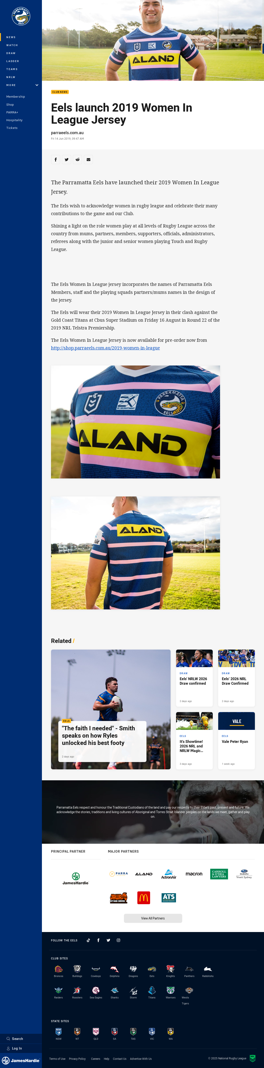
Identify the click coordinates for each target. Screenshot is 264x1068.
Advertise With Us (141, 1058)
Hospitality (14, 120)
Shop (10, 104)
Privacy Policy (77, 1058)
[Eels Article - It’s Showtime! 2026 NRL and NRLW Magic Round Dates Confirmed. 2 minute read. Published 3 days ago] (194, 740)
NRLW (11, 77)
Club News (59, 92)
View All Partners (153, 918)
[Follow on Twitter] (108, 940)
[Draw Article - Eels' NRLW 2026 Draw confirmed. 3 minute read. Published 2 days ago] (194, 678)
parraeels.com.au (67, 132)
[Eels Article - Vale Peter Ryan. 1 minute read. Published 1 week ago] (236, 740)
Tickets (12, 128)
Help (106, 1058)
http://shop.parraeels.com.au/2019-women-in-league (105, 348)
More (22, 85)
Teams (12, 69)
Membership (15, 96)
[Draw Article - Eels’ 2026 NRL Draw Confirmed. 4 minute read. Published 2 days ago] (236, 678)
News (11, 37)
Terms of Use (57, 1058)
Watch (12, 45)
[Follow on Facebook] (98, 940)
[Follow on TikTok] (88, 940)
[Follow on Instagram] (118, 940)
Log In (14, 1048)
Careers (95, 1058)
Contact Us (119, 1058)
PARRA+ (12, 112)
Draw (11, 53)
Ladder (12, 61)
